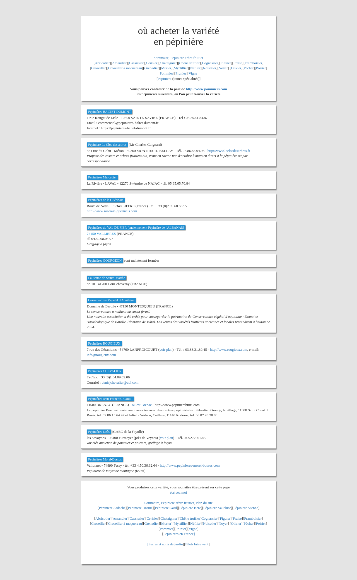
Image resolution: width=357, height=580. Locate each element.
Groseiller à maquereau (125, 68)
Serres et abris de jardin (166, 544)
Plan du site (204, 503)
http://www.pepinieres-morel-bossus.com (189, 465)
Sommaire (161, 58)
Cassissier (136, 63)
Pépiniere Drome (140, 508)
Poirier (261, 68)
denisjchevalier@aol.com (120, 382)
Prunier (180, 73)
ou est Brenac (142, 405)
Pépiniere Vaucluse (217, 508)
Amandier (119, 63)
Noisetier (209, 68)
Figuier (226, 63)
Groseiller (98, 68)
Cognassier (210, 63)
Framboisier (253, 63)
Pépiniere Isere (190, 508)
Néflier (195, 68)
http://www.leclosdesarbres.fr (229, 151)
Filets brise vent (196, 544)
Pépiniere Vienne (245, 508)
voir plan (166, 349)
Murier (166, 68)
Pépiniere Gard (166, 508)
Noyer (223, 68)
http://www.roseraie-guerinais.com (112, 211)
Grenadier (151, 68)
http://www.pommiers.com (206, 89)
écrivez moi (178, 492)
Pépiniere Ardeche (112, 508)
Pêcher (249, 68)
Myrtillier (181, 68)
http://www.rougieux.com (228, 349)
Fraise (237, 63)
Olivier (236, 68)
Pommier (166, 73)
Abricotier (102, 63)
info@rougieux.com (101, 355)
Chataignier (168, 63)
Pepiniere (164, 79)
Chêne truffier (189, 63)
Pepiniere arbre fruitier (186, 58)
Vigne (193, 73)
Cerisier (151, 63)
